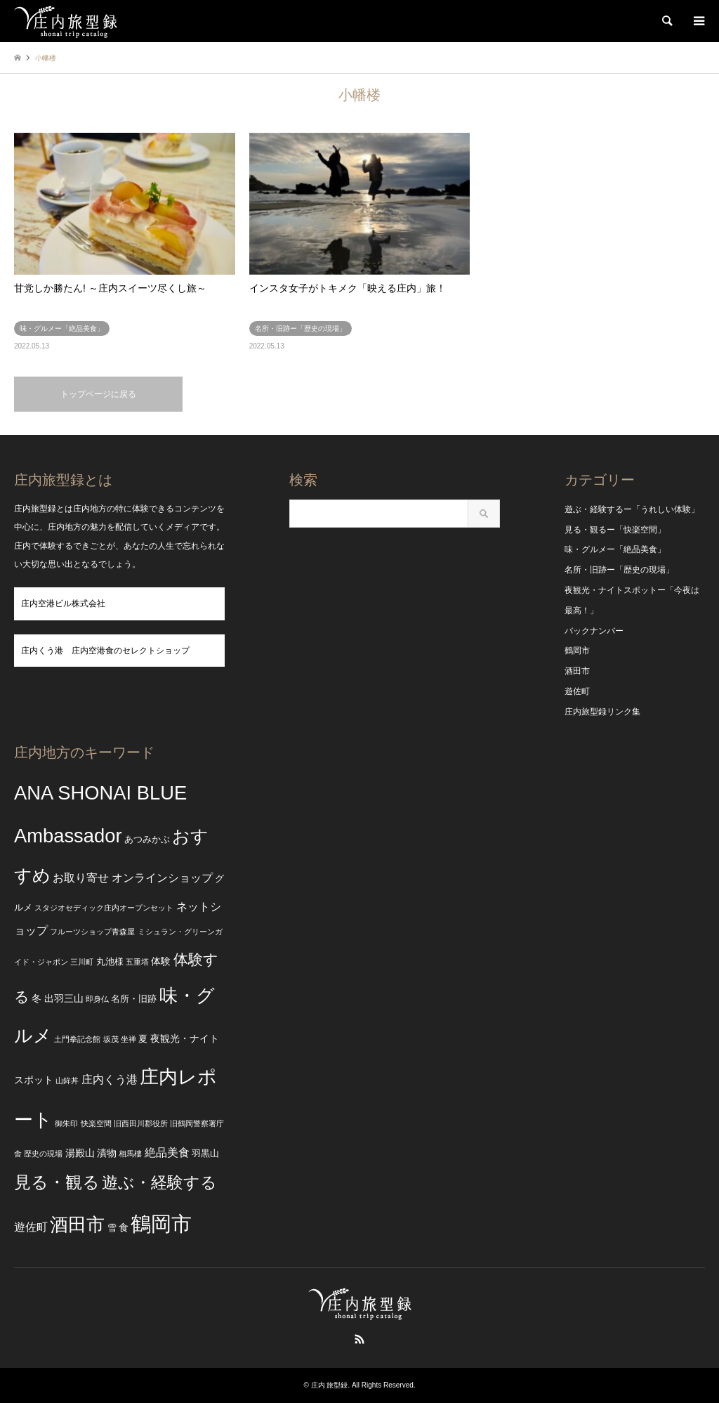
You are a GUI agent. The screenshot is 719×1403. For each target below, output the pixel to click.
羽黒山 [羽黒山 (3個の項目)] (205, 1154)
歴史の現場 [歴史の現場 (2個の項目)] (43, 1153)
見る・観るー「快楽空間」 (615, 530)
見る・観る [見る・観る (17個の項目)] (57, 1182)
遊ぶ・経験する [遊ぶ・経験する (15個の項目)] (159, 1183)
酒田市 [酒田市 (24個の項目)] (77, 1224)
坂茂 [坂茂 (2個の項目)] (111, 1039)
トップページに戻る (98, 394)
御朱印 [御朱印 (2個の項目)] (66, 1123)
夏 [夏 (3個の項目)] (142, 1039)
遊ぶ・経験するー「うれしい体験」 (632, 509)
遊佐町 (577, 691)
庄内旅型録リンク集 (602, 712)
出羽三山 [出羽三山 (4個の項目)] (64, 998)
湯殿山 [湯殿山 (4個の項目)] (80, 1153)
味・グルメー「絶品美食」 (615, 549)
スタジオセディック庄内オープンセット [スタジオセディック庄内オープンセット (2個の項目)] (103, 907)
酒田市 (577, 671)
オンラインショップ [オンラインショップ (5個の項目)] (162, 878)
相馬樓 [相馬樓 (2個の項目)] (130, 1153)
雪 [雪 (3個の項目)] (112, 1228)
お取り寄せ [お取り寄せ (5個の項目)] (81, 878)
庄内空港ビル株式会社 (63, 603)
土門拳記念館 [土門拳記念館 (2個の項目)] (77, 1039)
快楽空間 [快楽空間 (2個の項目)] (96, 1123)
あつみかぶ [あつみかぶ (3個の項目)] (147, 839)
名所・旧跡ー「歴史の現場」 (619, 570)
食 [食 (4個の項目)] (123, 1227)
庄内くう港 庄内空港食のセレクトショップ (105, 650)
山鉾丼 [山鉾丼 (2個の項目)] (67, 1080)
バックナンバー (594, 631)
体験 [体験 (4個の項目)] (161, 961)
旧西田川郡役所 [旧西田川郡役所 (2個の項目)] (141, 1123)
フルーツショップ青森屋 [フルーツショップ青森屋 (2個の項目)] (92, 931)
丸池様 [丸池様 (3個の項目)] (110, 962)
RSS (359, 1339)
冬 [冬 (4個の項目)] (36, 998)
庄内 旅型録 (329, 1385)
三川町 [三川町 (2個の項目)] (81, 962)
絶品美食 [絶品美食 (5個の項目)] (167, 1153)
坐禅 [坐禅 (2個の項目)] (128, 1039)
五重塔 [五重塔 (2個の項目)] (137, 962)
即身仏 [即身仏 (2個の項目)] (97, 999)
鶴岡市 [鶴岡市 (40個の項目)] (161, 1223)
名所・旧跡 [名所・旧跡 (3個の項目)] (134, 999)
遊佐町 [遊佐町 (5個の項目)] (31, 1227)
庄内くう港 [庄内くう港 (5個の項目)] (109, 1079)
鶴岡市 (577, 650)
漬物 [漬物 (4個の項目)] (107, 1153)
